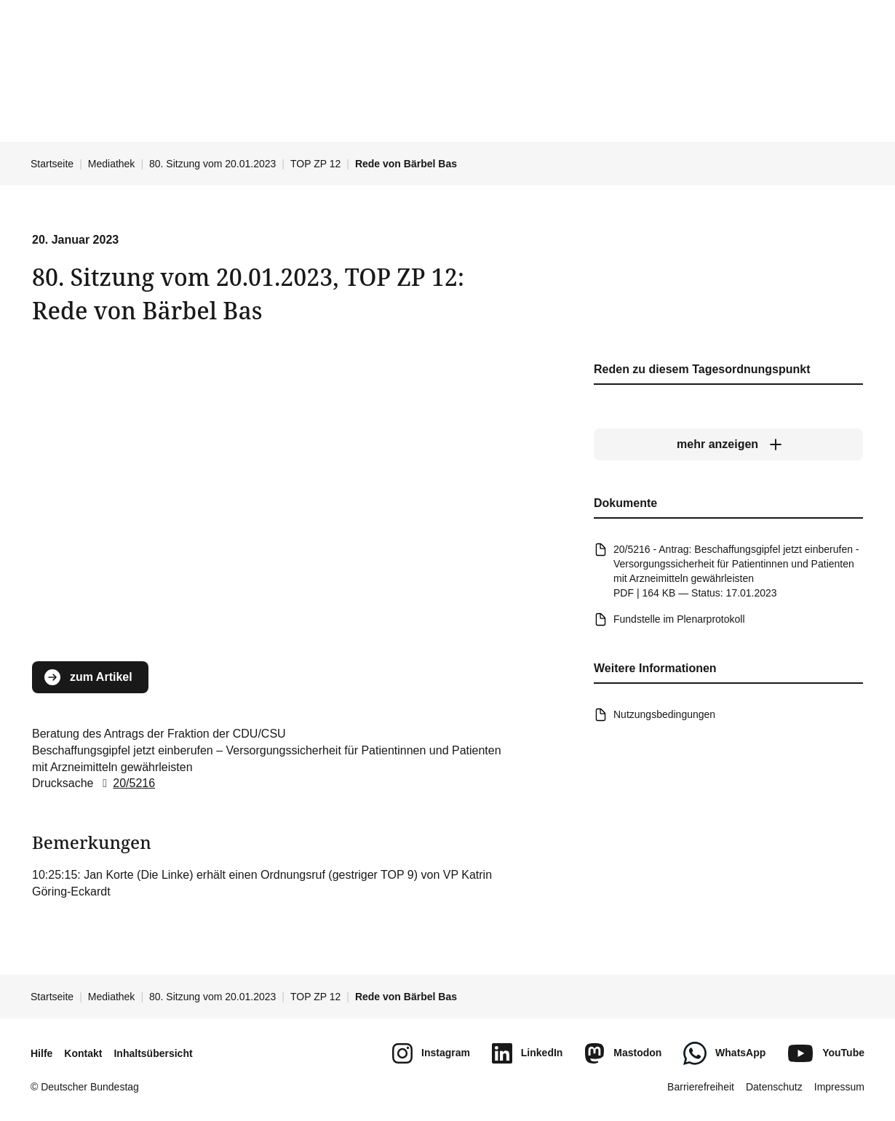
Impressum (839, 1087)
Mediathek (111, 163)
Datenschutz (774, 1087)
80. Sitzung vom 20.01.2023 (212, 163)
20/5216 (126, 783)
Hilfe (41, 1053)
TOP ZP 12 (315, 163)
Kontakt (83, 1053)
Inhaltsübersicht (153, 1053)
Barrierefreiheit (700, 1087)
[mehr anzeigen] (728, 444)
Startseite (52, 163)
